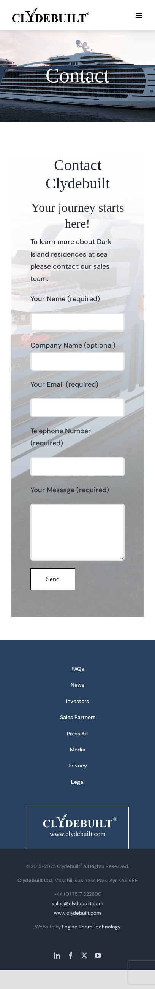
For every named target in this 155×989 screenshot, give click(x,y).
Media (77, 749)
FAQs (77, 668)
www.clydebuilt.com (77, 913)
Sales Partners (77, 717)
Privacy (77, 765)
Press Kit (78, 733)
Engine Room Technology (91, 927)
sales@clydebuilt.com (77, 903)
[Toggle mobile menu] (140, 15)
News (77, 684)
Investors (77, 701)
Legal (77, 781)
